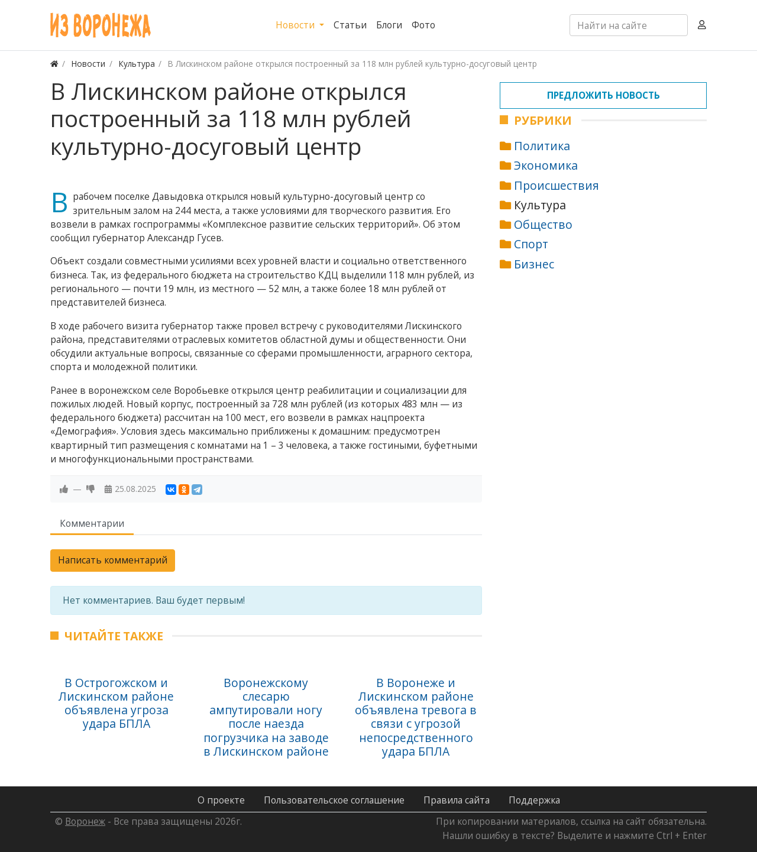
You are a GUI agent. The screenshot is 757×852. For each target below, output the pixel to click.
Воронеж (85, 821)
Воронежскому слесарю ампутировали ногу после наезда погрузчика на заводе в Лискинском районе (266, 717)
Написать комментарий (112, 559)
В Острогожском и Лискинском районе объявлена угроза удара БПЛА (116, 703)
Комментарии (92, 523)
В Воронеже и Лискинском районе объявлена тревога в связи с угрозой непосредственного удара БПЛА (416, 717)
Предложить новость (603, 95)
